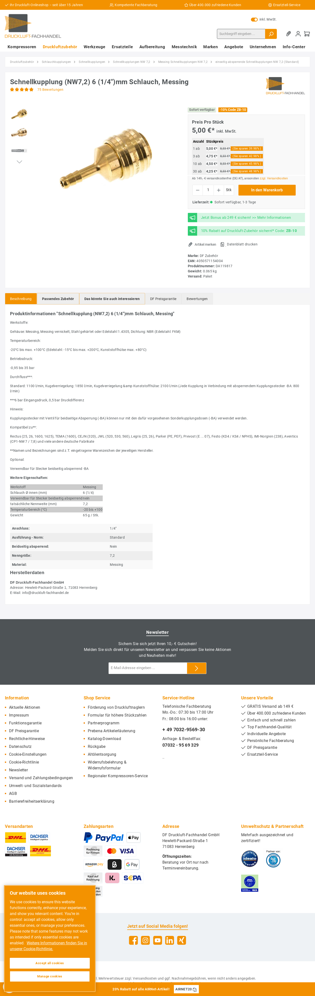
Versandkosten (145, 978)
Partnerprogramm (104, 723)
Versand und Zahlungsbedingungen (41, 778)
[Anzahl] (208, 190)
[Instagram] (145, 940)
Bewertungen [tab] (197, 299)
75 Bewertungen (50, 90)
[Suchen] (271, 34)
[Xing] (181, 940)
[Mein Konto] (298, 34)
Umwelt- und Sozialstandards (35, 785)
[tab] (21, 298)
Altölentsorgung (102, 754)
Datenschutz (20, 746)
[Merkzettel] (289, 34)
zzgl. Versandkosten (274, 178)
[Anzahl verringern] (197, 190)
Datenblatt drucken (242, 244)
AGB (13, 793)
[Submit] (196, 668)
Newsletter (18, 770)
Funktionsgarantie (25, 723)
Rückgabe (96, 746)
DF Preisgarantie (24, 731)
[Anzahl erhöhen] (219, 190)
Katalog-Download (104, 738)
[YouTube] (157, 940)
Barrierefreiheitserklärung (31, 801)
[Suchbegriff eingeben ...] (241, 34)
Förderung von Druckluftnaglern (116, 707)
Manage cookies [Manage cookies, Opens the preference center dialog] (49, 976)
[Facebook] (133, 940)
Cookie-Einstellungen (27, 754)
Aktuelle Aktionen (24, 707)
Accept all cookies (49, 963)
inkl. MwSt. (264, 19)
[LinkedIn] (169, 940)
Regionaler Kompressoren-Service (118, 776)
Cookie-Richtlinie (24, 762)
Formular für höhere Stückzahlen (117, 715)
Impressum (19, 715)
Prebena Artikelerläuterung (111, 731)
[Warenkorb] (307, 34)
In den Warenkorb (267, 190)
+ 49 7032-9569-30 (183, 729)
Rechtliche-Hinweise (27, 738)
